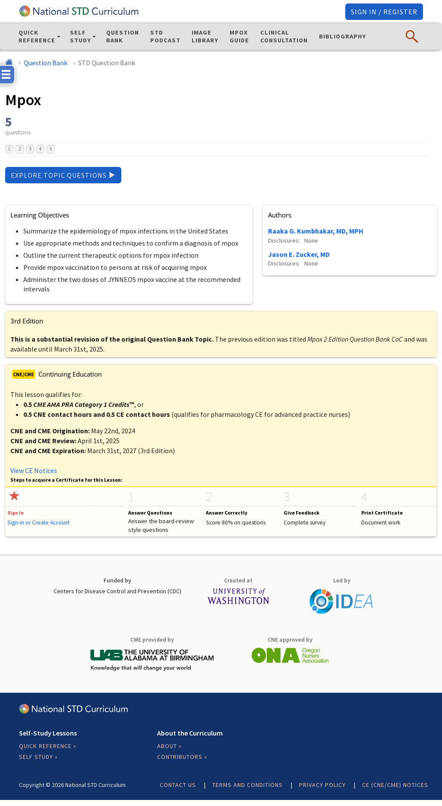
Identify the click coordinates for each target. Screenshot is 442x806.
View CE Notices (33, 470)
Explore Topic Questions (63, 175)
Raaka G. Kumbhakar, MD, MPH (315, 231)
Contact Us (178, 785)
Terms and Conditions (247, 785)
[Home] (9, 62)
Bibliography (342, 36)
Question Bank (122, 36)
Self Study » (38, 757)
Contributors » (182, 757)
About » (169, 746)
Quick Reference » (47, 746)
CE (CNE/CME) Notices (395, 785)
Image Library (205, 36)
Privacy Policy (322, 785)
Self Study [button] (80, 36)
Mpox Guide (239, 36)
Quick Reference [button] (37, 36)
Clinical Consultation (284, 36)
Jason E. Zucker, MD (299, 254)
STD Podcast (165, 36)
